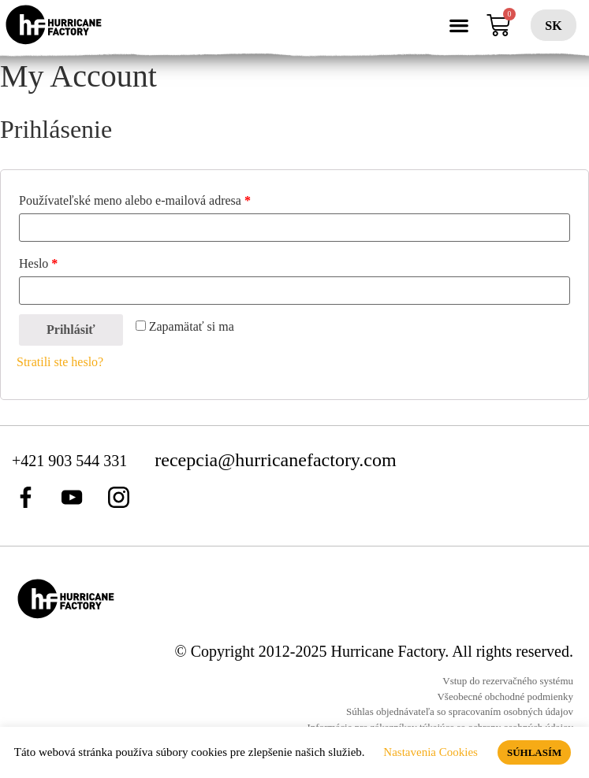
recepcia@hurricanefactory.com (275, 460)
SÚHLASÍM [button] (534, 752)
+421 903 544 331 (71, 460)
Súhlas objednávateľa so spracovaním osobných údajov (459, 711)
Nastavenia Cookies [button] (430, 752)
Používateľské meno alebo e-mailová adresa (135, 200)
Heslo (38, 263)
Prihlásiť (71, 329)
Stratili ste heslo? (60, 362)
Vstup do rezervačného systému (507, 681)
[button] (459, 25)
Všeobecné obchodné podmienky (505, 696)
